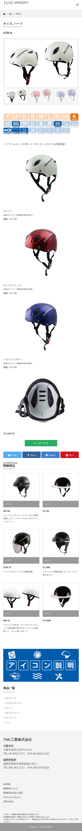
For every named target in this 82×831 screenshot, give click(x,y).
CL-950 (46, 567)
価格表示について (10, 788)
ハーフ (18, 23)
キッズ (7, 23)
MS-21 (6, 620)
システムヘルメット (13, 703)
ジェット (8, 708)
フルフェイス (10, 698)
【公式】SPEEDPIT (46, 827)
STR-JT (7, 567)
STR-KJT (14, 463)
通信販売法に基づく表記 (13, 792)
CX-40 (46, 511)
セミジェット (10, 717)
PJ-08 (6, 463)
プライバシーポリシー (12, 797)
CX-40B (47, 620)
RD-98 (6, 511)
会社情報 (6, 784)
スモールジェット (12, 713)
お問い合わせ (8, 801)
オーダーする (41, 443)
